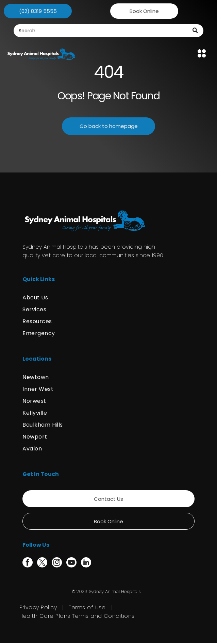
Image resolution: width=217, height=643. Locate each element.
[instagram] (57, 563)
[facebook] (27, 563)
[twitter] (42, 563)
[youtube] (71, 563)
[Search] (108, 30)
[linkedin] (86, 563)
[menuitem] (108, 297)
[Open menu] (202, 53)
